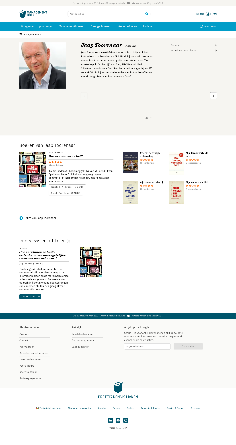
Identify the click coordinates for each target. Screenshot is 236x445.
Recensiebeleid (28, 372)
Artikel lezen (29, 296)
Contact (23, 340)
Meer (57, 181)
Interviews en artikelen (183, 50)
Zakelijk (77, 327)
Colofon (102, 408)
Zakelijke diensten (82, 334)
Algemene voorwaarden (79, 408)
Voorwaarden (26, 346)
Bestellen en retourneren (33, 353)
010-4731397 (210, 26)
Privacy (116, 408)
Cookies (130, 408)
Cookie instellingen (150, 408)
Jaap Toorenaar (33, 34)
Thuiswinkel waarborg (49, 408)
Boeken (174, 45)
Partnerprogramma (30, 378)
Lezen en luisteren (30, 359)
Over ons (24, 334)
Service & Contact (175, 408)
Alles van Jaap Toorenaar (41, 218)
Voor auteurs (26, 365)
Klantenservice (29, 327)
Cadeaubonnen (80, 346)
